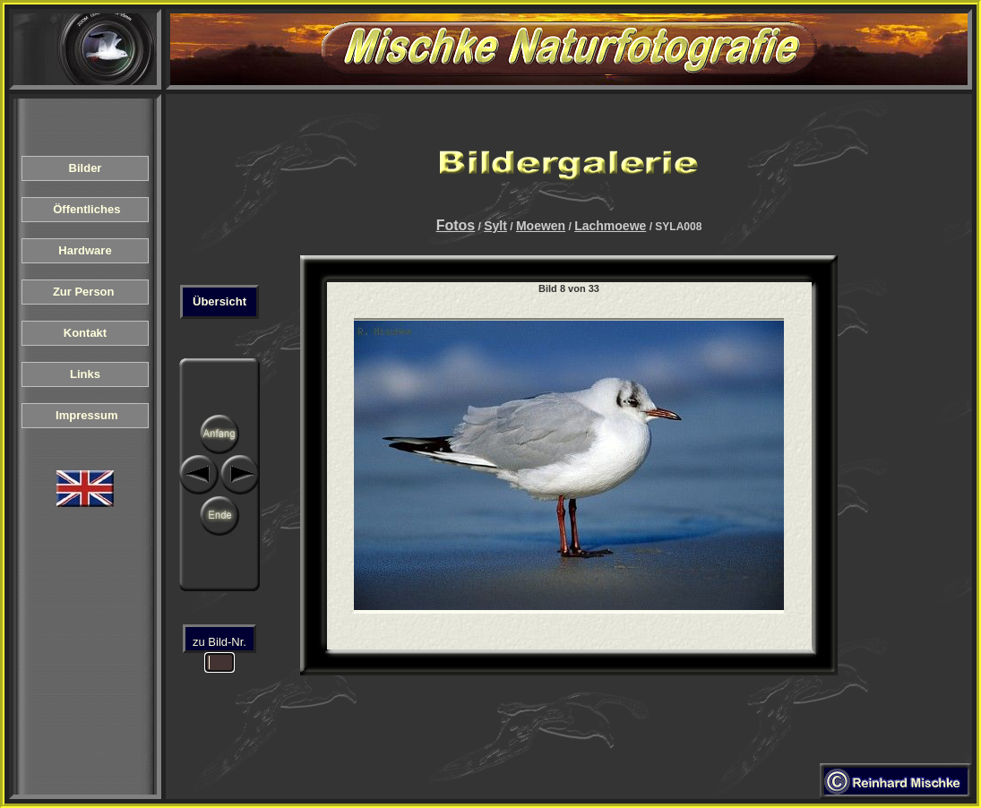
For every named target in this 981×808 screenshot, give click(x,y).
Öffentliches (84, 209)
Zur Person (85, 291)
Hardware (85, 250)
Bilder (85, 168)
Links (85, 374)
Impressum (85, 415)
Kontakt (85, 333)
